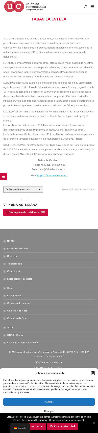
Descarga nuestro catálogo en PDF (25, 212)
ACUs (10, 327)
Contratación (14, 271)
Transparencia (14, 264)
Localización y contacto (19, 279)
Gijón (10, 288)
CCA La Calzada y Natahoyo (22, 343)
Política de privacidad (62, 426)
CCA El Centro (15, 335)
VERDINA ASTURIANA (20, 205)
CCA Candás (14, 296)
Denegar (49, 411)
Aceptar (49, 401)
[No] (93, 423)
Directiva (12, 256)
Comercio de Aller (17, 311)
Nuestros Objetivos (17, 249)
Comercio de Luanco (18, 303)
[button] (93, 373)
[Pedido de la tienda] (23, 189)
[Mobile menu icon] (92, 6)
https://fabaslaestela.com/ (52, 175)
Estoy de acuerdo (33, 426)
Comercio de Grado (17, 318)
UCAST (11, 241)
